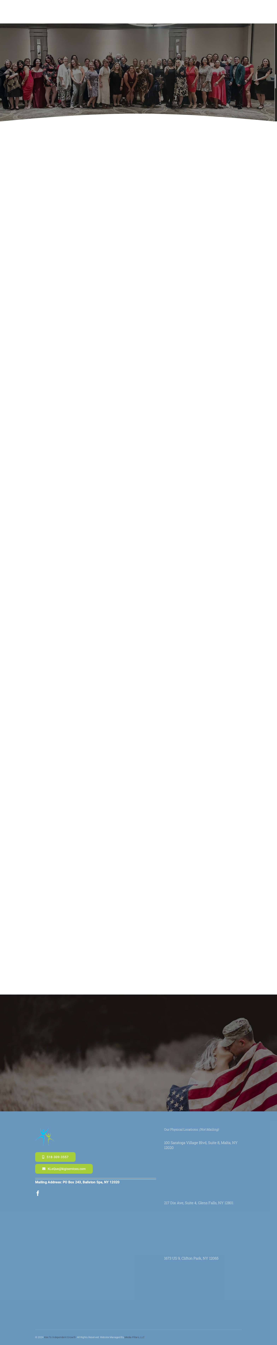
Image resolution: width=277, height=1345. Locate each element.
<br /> (203, 1165)
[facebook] (37, 1193)
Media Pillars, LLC (135, 1330)
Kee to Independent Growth (60, 1330)
